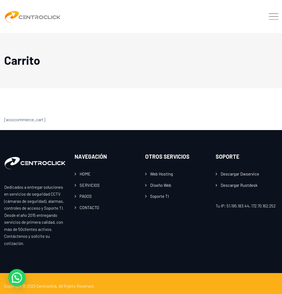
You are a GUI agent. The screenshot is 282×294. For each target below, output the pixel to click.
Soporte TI (159, 196)
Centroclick (46, 286)
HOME (85, 173)
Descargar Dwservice (240, 173)
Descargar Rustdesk (239, 185)
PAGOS (86, 196)
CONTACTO (89, 207)
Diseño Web (160, 185)
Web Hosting (161, 173)
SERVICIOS (90, 185)
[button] (6, 281)
